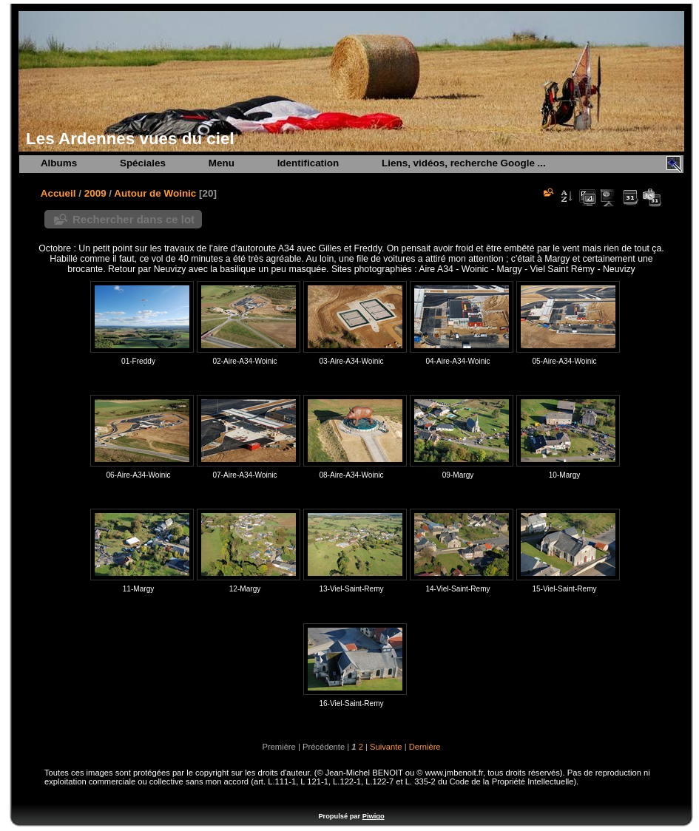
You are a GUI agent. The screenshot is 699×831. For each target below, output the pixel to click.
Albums (59, 163)
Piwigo (373, 816)
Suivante (386, 746)
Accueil (58, 193)
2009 (95, 193)
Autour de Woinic (155, 193)
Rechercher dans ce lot (133, 219)
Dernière (425, 746)
